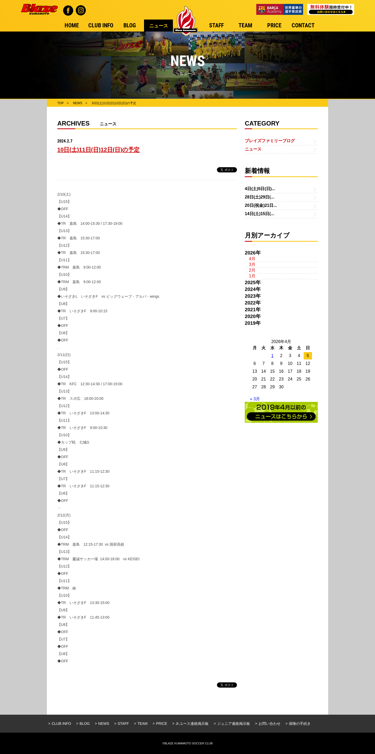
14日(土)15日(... (259, 213)
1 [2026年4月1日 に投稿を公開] (272, 355)
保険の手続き (300, 723)
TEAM (143, 723)
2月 (252, 270)
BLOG (85, 723)
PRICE (161, 723)
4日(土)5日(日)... (260, 188)
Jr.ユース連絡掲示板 (192, 723)
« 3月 (255, 399)
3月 (252, 264)
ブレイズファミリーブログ (270, 141)
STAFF (123, 723)
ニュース (253, 149)
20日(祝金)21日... (261, 205)
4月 (252, 259)
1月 (252, 276)
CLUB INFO (61, 723)
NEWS (103, 723)
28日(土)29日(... (259, 197)
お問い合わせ (269, 723)
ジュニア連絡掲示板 (233, 723)
